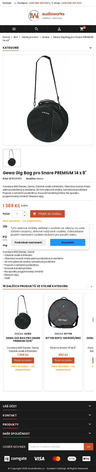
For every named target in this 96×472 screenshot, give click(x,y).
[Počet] (17, 213)
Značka (31, 178)
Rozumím (68, 242)
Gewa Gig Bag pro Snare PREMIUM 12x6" (23, 339)
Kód (5, 178)
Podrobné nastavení (28, 242)
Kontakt (7, 3)
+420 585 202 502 (38, 3)
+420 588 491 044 (71, 3)
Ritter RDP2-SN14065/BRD (63, 338)
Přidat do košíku (47, 214)
